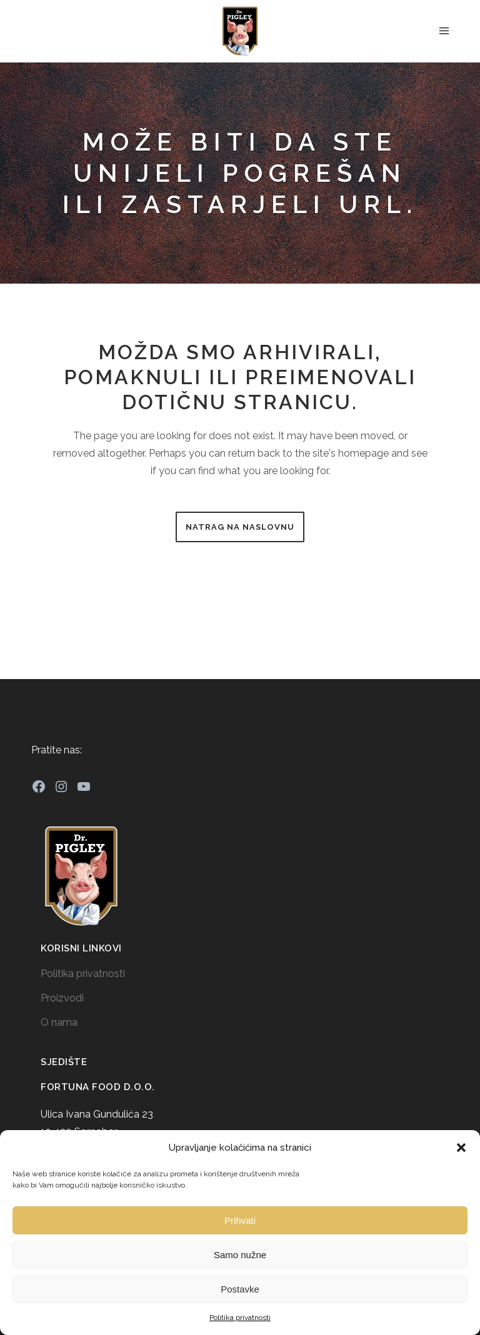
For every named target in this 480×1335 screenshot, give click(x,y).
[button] (461, 1147)
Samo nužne (240, 1254)
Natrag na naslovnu (240, 527)
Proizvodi (62, 998)
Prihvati (240, 1220)
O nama (59, 1022)
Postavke (240, 1289)
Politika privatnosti (240, 1317)
